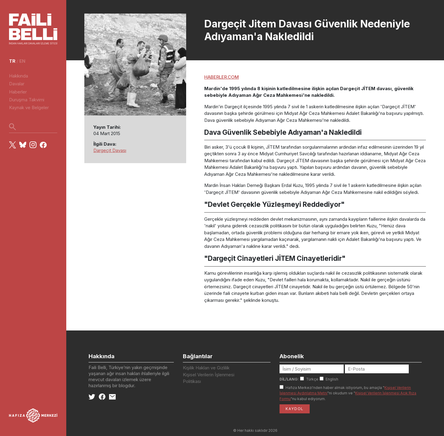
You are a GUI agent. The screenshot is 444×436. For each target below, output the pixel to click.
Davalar (16, 84)
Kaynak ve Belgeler (29, 107)
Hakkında (18, 76)
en (22, 61)
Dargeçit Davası (109, 150)
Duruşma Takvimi (26, 100)
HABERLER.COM (221, 77)
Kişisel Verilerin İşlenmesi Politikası (208, 378)
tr (12, 61)
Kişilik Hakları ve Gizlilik (206, 368)
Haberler (18, 92)
